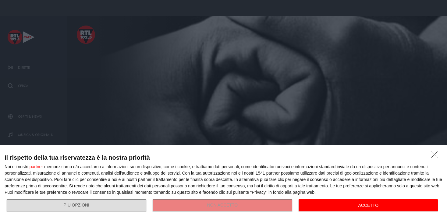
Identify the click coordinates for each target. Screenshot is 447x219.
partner (36, 167)
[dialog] (223, 182)
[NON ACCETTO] (436, 156)
